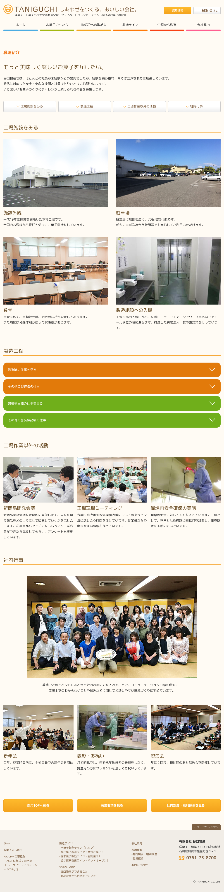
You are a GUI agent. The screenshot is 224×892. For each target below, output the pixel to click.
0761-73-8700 (201, 858)
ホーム (20, 25)
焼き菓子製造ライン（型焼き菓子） (82, 852)
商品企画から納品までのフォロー (80, 876)
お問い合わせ (139, 865)
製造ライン (130, 25)
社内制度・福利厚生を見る (186, 805)
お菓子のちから (57, 25)
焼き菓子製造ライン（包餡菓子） (80, 856)
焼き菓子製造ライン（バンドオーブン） (84, 860)
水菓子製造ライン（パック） (78, 848)
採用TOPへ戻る (38, 805)
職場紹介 (138, 858)
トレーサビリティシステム (21, 865)
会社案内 (203, 25)
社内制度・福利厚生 (145, 854)
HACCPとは (12, 869)
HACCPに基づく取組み (18, 861)
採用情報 (136, 850)
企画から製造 (166, 25)
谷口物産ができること (74, 871)
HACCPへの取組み (93, 25)
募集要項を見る (112, 805)
